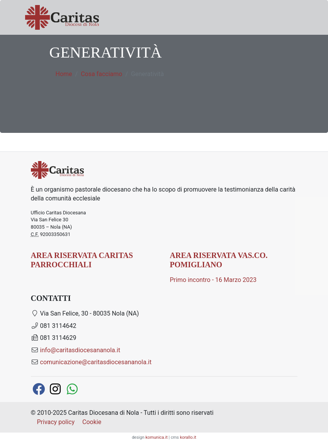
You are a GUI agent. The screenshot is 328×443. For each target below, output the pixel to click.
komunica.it (157, 437)
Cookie (91, 422)
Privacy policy (56, 422)
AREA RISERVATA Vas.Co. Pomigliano (219, 260)
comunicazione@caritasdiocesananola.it (96, 362)
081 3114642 (53, 325)
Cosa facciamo (101, 74)
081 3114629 (53, 337)
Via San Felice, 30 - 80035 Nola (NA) (85, 313)
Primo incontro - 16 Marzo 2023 (213, 279)
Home (64, 74)
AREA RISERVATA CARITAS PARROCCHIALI (82, 260)
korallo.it (188, 437)
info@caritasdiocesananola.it (80, 350)
